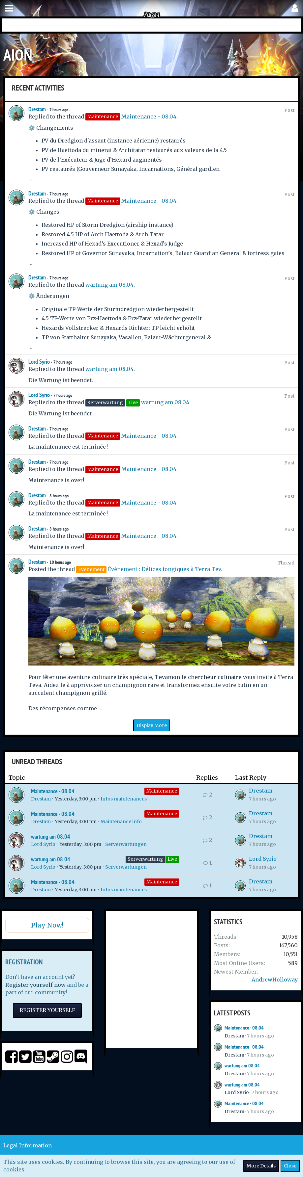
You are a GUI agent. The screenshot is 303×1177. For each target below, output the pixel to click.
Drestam (37, 109)
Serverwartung (145, 859)
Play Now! (47, 925)
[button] (9, 8)
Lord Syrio (39, 361)
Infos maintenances (124, 799)
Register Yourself (47, 1010)
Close (290, 1166)
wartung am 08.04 (109, 284)
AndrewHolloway (275, 979)
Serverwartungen (126, 844)
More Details (261, 1166)
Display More (151, 725)
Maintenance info (121, 821)
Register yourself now (35, 984)
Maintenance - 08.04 (148, 116)
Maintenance (161, 791)
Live (172, 859)
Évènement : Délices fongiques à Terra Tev (164, 569)
